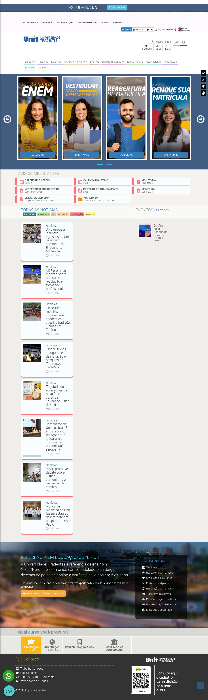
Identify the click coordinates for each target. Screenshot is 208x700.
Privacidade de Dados (31, 681)
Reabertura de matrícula (158, 572)
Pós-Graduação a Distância (159, 599)
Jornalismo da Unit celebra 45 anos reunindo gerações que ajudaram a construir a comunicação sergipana (56, 437)
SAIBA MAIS (37, 154)
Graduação (47, 22)
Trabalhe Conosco (29, 669)
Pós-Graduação (65, 22)
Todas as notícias (39, 210)
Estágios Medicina (45, 199)
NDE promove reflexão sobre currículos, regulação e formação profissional (56, 279)
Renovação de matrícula (158, 588)
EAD (53, 214)
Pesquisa (90, 214)
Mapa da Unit (103, 199)
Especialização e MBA (79, 644)
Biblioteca (139, 29)
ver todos (161, 210)
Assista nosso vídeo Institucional (43, 593)
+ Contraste (147, 47)
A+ (203, 72)
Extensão (63, 214)
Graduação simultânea (157, 578)
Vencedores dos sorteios (45, 190)
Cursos (105, 22)
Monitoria (162, 181)
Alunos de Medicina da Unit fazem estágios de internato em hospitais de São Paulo (58, 515)
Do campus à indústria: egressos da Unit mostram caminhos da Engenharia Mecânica (58, 240)
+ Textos (157, 47)
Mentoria (162, 190)
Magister (126, 29)
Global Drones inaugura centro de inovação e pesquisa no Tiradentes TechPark (57, 358)
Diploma (117, 22)
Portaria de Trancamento (103, 190)
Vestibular (150, 567)
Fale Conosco (26, 673)
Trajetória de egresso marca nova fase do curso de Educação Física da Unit (57, 395)
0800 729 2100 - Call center (35, 677)
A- (203, 79)
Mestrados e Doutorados (114, 645)
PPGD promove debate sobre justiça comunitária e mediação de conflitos (57, 477)
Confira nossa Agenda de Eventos (162, 232)
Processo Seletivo (87, 22)
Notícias (30, 214)
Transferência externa (156, 594)
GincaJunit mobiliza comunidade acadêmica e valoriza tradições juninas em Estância (58, 319)
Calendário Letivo (45, 181)
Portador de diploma (155, 583)
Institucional (29, 22)
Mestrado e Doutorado (157, 609)
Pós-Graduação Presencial (159, 604)
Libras (167, 47)
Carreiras (43, 214)
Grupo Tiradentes (184, 29)
